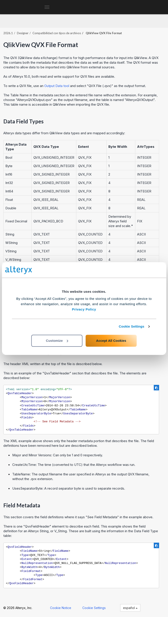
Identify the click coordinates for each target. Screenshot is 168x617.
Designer (22, 33)
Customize (57, 340)
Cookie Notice (60, 608)
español (130, 608)
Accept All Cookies (111, 340)
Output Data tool (56, 86)
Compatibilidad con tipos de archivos (56, 33)
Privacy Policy (84, 309)
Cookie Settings (131, 326)
